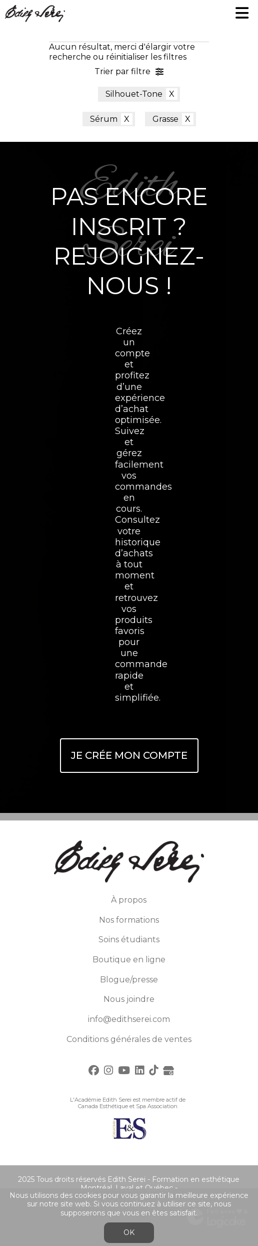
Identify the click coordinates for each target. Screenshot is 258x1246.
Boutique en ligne (129, 959)
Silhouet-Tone (134, 94)
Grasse (165, 119)
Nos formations (129, 920)
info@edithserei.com (129, 1019)
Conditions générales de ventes (129, 1039)
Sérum (104, 119)
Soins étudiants (129, 939)
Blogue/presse (129, 979)
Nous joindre (129, 999)
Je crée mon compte (129, 755)
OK (129, 1232)
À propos (128, 900)
